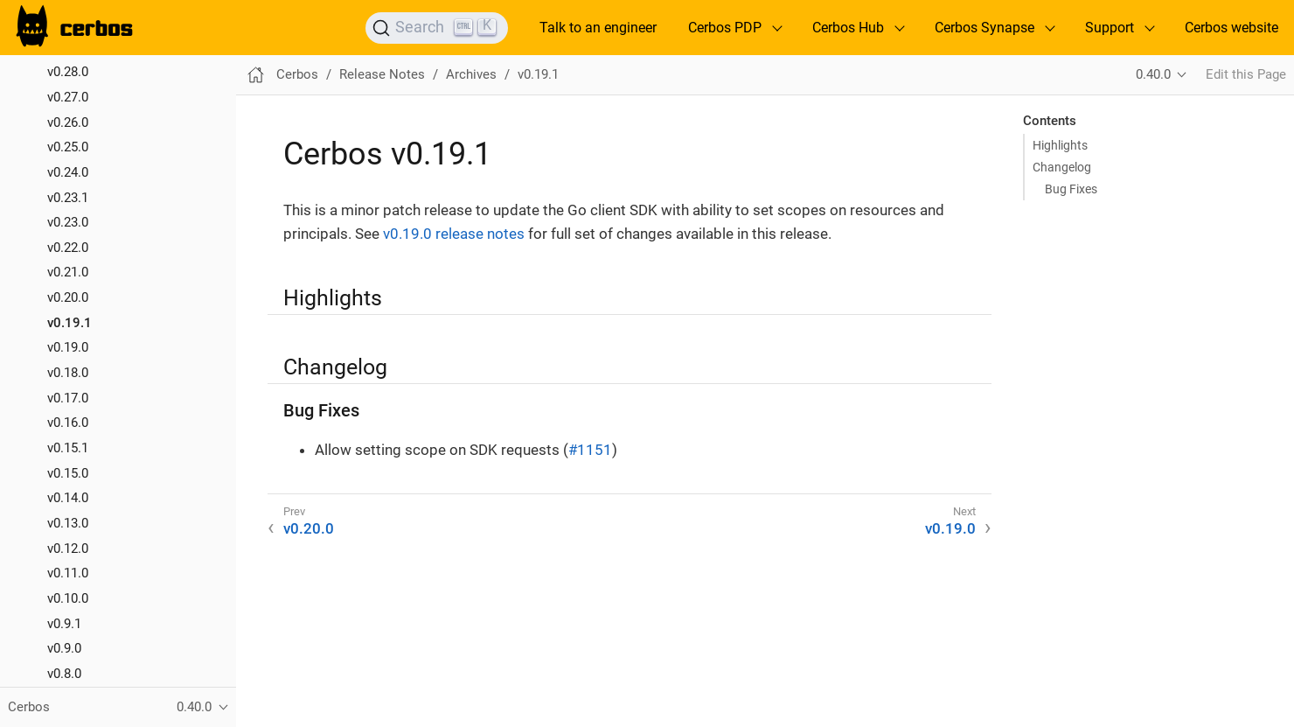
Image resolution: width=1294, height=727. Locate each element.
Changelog (1062, 167)
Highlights (1060, 145)
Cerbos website (1231, 27)
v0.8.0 (64, 674)
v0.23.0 (67, 222)
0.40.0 (1153, 74)
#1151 (590, 449)
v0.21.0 (67, 272)
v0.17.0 (67, 398)
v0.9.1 (64, 624)
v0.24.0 (67, 172)
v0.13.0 (67, 523)
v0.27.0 (67, 97)
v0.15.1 (67, 448)
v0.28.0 (67, 72)
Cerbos (297, 74)
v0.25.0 (67, 147)
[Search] (436, 28)
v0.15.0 (67, 473)
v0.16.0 (67, 422)
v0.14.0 (67, 498)
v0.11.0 (67, 573)
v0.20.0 (67, 297)
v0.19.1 (69, 323)
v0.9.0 (64, 648)
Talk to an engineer (598, 27)
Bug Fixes (1071, 189)
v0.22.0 (67, 247)
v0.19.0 (67, 347)
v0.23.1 (67, 198)
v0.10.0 (67, 598)
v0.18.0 (67, 373)
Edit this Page (1246, 74)
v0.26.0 (67, 122)
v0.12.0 (67, 548)
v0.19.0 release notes (454, 233)
